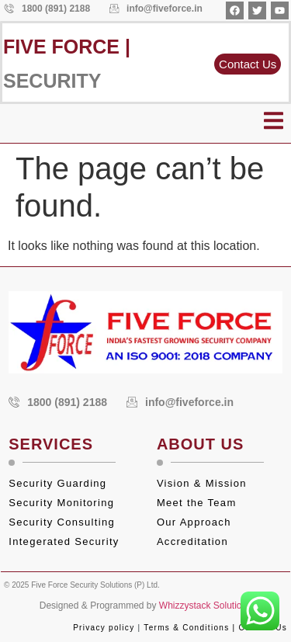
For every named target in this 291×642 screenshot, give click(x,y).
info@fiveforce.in (156, 8)
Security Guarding (57, 483)
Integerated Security (64, 541)
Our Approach (194, 522)
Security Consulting (62, 522)
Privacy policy (103, 627)
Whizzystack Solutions (205, 605)
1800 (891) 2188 (47, 8)
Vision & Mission (202, 483)
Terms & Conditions (186, 627)
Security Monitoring (61, 502)
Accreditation (194, 541)
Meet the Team (199, 502)
